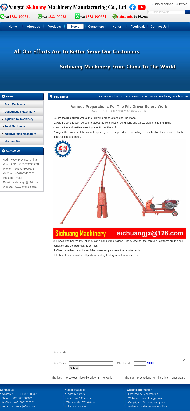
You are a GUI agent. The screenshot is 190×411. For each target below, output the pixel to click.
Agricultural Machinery (19, 119)
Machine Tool (13, 141)
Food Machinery (15, 126)
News (75, 26)
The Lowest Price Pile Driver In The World (87, 377)
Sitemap (182, 3)
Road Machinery (15, 104)
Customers (96, 26)
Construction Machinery (20, 111)
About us (33, 26)
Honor (116, 26)
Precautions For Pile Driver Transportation (161, 377)
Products (54, 26)
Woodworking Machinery (20, 133)
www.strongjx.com (151, 398)
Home (13, 26)
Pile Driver (182, 96)
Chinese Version (163, 3)
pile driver (72, 117)
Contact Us (159, 26)
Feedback (138, 26)
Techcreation (150, 393)
